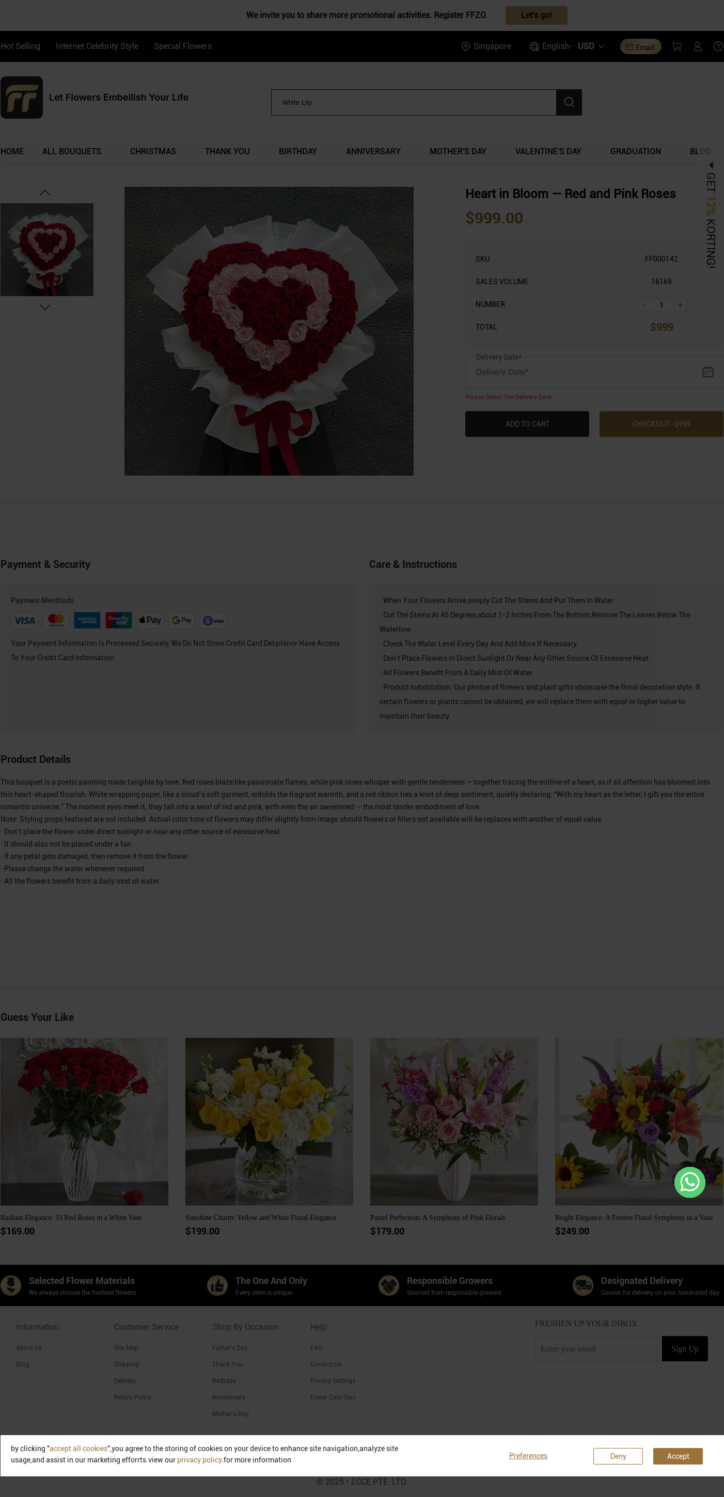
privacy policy (199, 1460)
